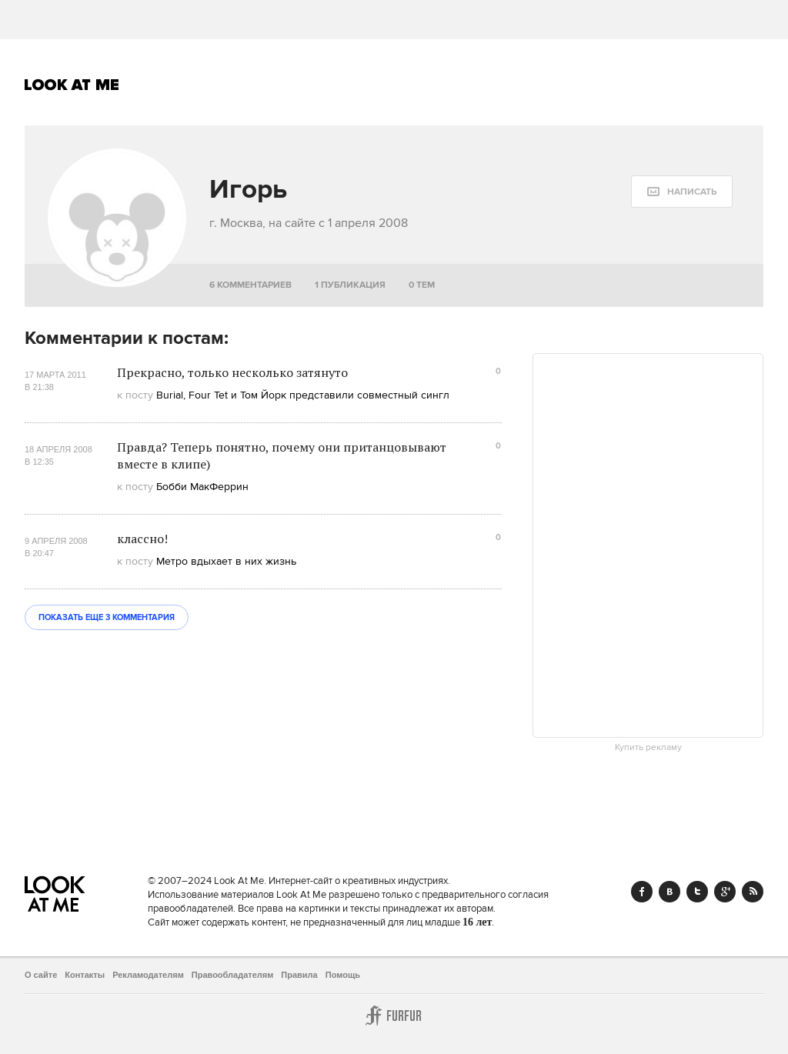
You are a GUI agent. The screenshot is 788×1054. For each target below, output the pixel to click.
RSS (752, 891)
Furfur (394, 1016)
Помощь (343, 974)
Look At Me (72, 84)
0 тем (422, 285)
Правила (299, 974)
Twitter (697, 891)
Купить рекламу (648, 747)
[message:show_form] (682, 191)
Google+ (725, 891)
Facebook (642, 891)
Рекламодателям (148, 974)
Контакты (85, 974)
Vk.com (669, 891)
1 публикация (350, 285)
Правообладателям (233, 974)
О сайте (41, 974)
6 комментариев (250, 285)
